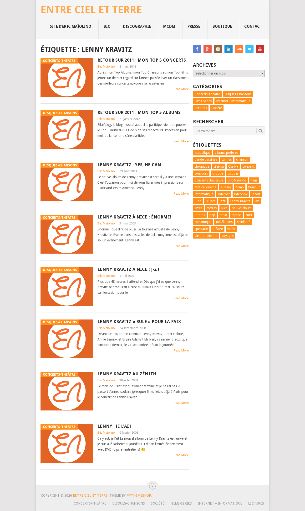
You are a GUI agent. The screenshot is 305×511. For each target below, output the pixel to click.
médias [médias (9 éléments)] (212, 208)
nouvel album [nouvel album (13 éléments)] (241, 208)
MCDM (169, 26)
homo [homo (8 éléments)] (239, 187)
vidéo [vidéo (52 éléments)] (231, 229)
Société (157, 503)
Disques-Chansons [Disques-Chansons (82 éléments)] (237, 94)
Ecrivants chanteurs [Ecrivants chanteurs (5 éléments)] (209, 180)
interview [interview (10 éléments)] (240, 194)
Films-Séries (181, 503)
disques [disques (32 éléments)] (233, 173)
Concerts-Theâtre (90, 503)
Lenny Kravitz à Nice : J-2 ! (128, 269)
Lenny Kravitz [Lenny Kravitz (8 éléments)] (240, 201)
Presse (194, 26)
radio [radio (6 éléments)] (223, 215)
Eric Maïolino (106, 66)
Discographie (137, 26)
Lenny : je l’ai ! (114, 426)
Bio (107, 26)
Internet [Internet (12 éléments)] (224, 194)
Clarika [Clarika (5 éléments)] (233, 166)
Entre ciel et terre (91, 10)
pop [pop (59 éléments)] (212, 215)
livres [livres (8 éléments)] (198, 208)
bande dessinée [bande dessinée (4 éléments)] (206, 159)
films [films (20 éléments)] (254, 180)
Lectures (256, 503)
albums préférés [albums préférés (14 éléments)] (226, 152)
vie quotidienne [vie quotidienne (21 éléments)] (206, 236)
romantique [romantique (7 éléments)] (203, 222)
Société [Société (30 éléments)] (216, 108)
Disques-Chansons (128, 503)
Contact (253, 26)
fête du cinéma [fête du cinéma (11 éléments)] (205, 187)
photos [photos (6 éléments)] (200, 215)
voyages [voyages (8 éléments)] (228, 236)
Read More (181, 89)
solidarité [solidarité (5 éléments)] (243, 222)
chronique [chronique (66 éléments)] (202, 166)
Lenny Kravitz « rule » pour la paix (139, 321)
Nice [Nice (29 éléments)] (224, 208)
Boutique (222, 26)
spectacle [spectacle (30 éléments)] (201, 229)
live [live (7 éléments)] (257, 201)
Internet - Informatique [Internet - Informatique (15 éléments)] (233, 101)
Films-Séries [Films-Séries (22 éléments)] (203, 101)
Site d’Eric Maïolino (70, 26)
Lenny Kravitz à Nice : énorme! (134, 216)
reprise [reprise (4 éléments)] (236, 215)
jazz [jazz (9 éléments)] (223, 201)
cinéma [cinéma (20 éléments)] (219, 166)
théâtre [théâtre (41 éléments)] (217, 229)
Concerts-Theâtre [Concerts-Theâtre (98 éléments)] (207, 94)
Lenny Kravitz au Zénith (126, 373)
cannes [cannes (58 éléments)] (227, 159)
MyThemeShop (139, 495)
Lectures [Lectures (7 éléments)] (201, 108)
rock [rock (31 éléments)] (249, 215)
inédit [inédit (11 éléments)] (256, 194)
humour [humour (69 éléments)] (254, 187)
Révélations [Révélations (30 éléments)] (224, 222)
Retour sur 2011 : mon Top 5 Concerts (141, 60)
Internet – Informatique (220, 503)
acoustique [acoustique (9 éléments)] (202, 152)
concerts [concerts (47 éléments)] (249, 166)
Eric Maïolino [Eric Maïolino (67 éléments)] (237, 180)
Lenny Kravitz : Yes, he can (129, 164)
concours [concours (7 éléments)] (201, 173)
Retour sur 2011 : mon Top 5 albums (139, 112)
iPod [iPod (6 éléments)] (198, 201)
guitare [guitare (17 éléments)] (226, 187)
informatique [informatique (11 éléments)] (204, 194)
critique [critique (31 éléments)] (217, 173)
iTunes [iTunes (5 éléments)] (210, 201)
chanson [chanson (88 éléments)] (242, 159)
